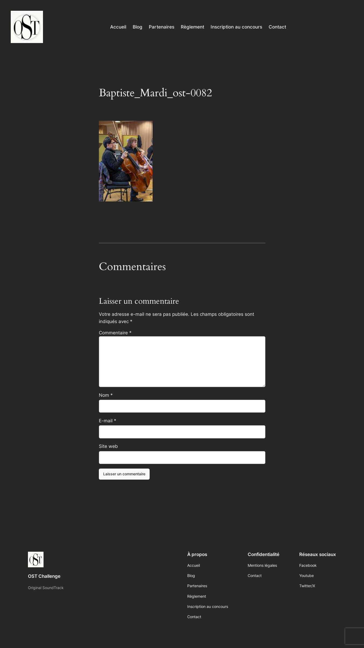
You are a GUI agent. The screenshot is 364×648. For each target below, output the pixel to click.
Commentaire (115, 332)
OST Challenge (44, 576)
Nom (106, 395)
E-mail (107, 420)
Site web (108, 446)
